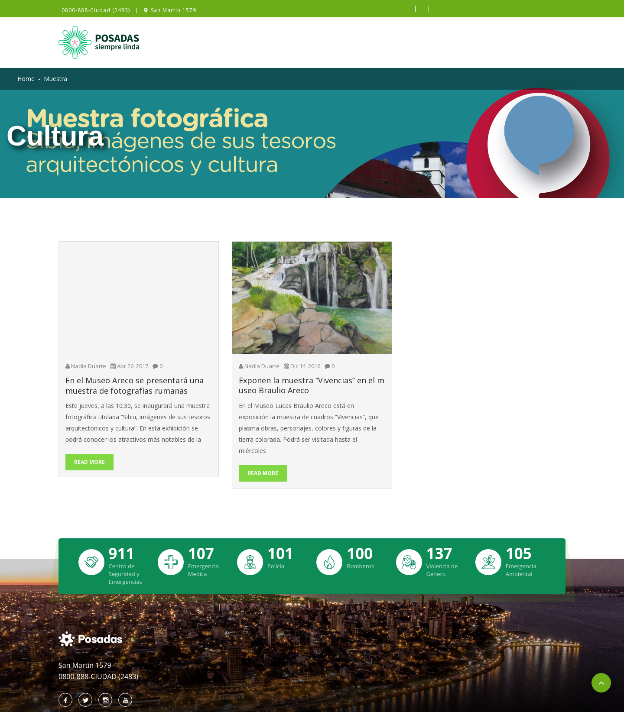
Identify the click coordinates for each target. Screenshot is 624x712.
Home (26, 78)
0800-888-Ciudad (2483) (96, 10)
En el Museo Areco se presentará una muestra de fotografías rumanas (134, 385)
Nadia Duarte (88, 366)
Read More (89, 462)
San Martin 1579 (173, 10)
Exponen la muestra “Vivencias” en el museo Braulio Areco (311, 385)
